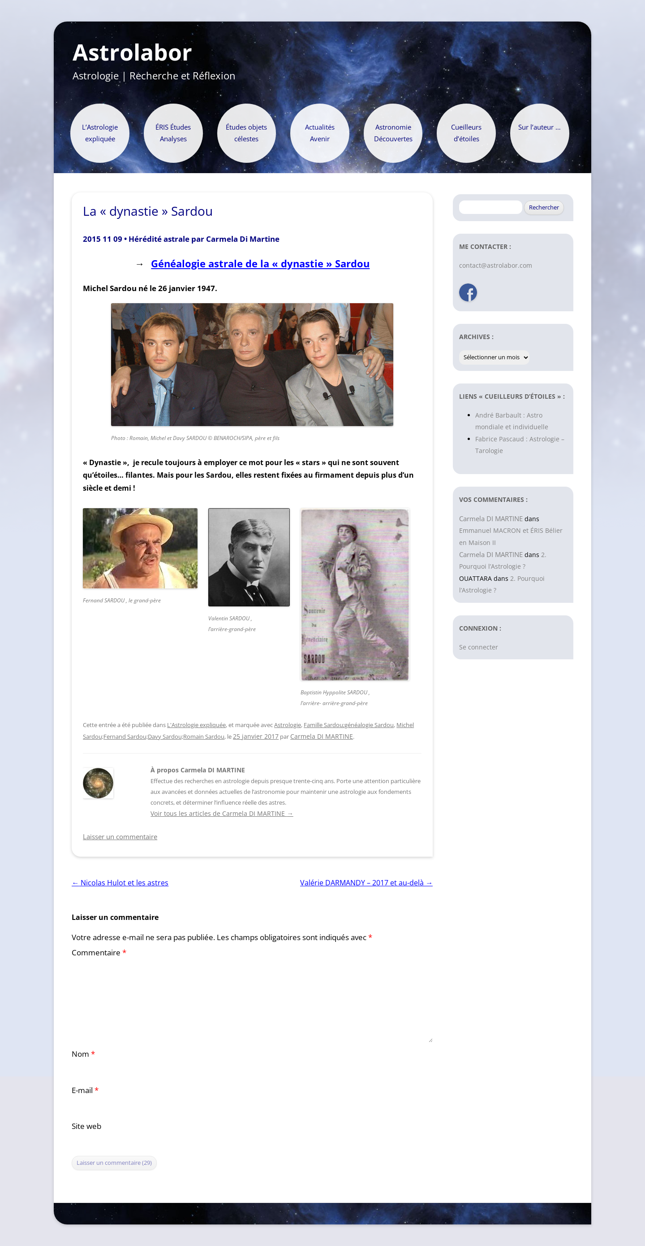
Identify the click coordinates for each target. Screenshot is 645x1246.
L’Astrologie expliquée (100, 133)
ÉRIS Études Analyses (173, 133)
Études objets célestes (246, 133)
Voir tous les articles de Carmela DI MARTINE (221, 813)
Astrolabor (132, 52)
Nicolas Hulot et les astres (120, 883)
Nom (83, 1054)
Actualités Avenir (320, 133)
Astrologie (287, 725)
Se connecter (478, 647)
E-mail (85, 1090)
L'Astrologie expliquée (196, 725)
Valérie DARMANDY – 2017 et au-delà (366, 883)
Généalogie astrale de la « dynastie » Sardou (260, 263)
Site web (86, 1126)
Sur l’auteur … (539, 127)
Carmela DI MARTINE (321, 736)
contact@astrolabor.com (495, 265)
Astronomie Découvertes (393, 133)
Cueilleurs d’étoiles (466, 133)
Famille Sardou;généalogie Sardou (349, 725)
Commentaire (99, 952)
